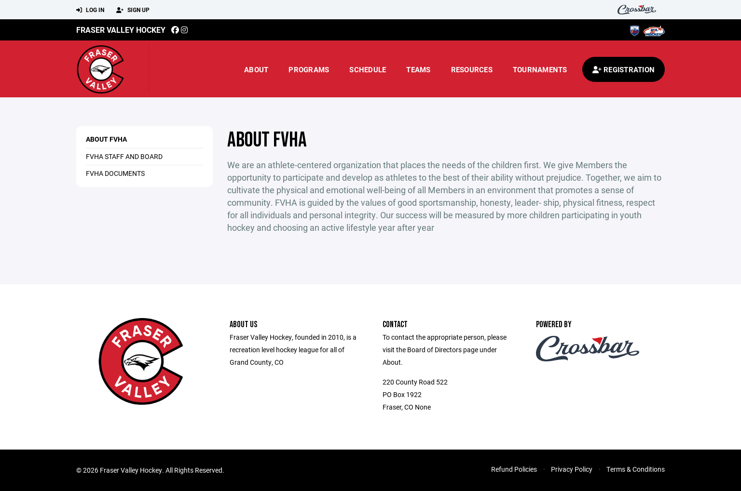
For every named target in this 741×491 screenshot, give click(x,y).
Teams (418, 69)
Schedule (367, 69)
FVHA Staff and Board (124, 156)
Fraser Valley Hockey (120, 30)
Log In (90, 10)
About (256, 69)
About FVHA (106, 139)
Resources (472, 69)
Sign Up (133, 10)
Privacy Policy (571, 469)
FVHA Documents (115, 173)
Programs (308, 69)
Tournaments (540, 69)
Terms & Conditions (635, 469)
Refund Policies (514, 469)
